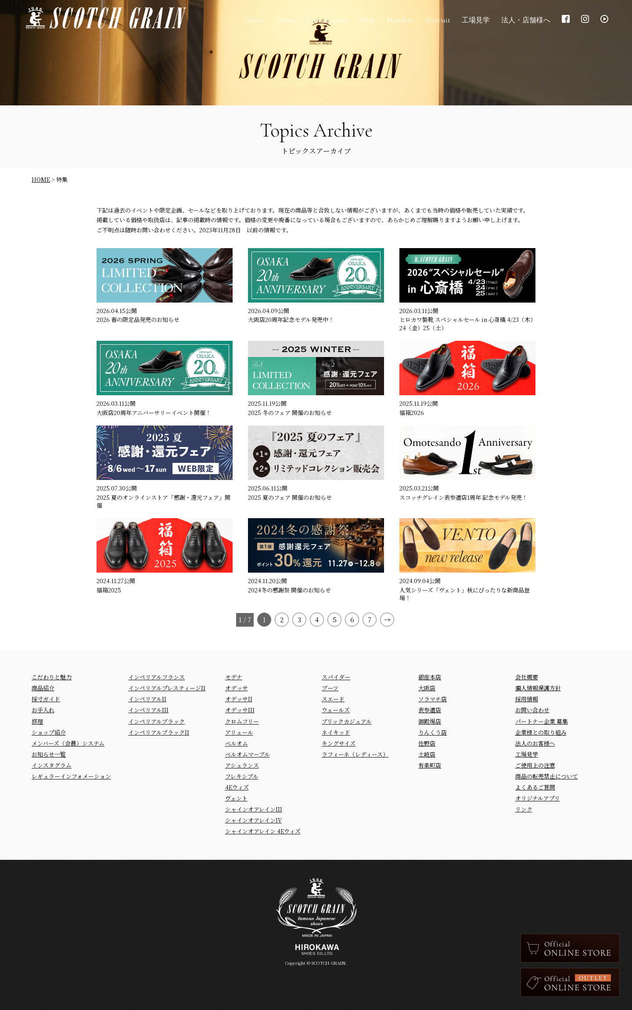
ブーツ (330, 688)
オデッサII (238, 699)
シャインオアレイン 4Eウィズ (263, 831)
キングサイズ (339, 743)
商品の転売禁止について (546, 776)
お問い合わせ (532, 710)
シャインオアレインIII (253, 809)
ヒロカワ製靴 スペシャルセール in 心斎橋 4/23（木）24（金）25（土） (466, 323)
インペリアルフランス (156, 677)
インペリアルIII (148, 710)
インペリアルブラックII (158, 732)
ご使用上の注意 (535, 765)
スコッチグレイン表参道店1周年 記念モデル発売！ (463, 497)
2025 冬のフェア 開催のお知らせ (290, 412)
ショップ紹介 (49, 732)
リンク (523, 809)
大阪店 (426, 688)
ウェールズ (336, 710)
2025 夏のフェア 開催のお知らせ (290, 497)
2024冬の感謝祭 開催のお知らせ (289, 590)
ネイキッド (336, 732)
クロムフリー (242, 721)
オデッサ (236, 688)
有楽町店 (429, 765)
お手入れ (43, 710)
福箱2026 (411, 412)
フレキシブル (242, 776)
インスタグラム (52, 765)
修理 (37, 721)
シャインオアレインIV (253, 820)
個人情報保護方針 (538, 688)
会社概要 (526, 677)
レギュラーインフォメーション (71, 776)
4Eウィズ (237, 787)
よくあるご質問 (535, 787)
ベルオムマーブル (247, 754)
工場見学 (526, 754)
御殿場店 (429, 721)
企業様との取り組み (541, 732)
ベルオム (236, 743)
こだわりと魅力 (52, 677)
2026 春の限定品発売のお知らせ (138, 319)
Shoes (282, 22)
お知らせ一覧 (49, 754)
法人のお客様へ (535, 743)
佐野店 (426, 743)
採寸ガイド (46, 699)
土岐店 (426, 754)
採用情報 (526, 699)
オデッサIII (240, 710)
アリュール (239, 732)
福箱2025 (109, 590)
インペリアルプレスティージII (166, 688)
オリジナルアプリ (537, 798)
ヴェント (236, 798)
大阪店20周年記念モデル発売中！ (291, 319)
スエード (333, 699)
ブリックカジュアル (347, 721)
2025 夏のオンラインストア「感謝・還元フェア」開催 (163, 501)
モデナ (233, 677)
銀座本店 (429, 677)
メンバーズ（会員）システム (68, 743)
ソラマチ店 (432, 699)
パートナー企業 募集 (541, 721)
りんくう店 (432, 732)
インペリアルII (147, 699)
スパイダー (336, 677)
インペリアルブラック (156, 721)
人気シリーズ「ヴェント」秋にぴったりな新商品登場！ (464, 594)
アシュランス (242, 765)
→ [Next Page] (387, 619)
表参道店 (429, 710)
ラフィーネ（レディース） (355, 754)
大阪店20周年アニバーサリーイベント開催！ (154, 412)
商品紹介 (43, 688)
